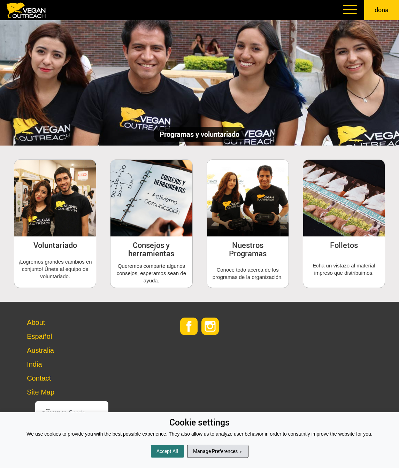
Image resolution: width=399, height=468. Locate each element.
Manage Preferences (217, 451)
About (36, 322)
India (34, 364)
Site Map (40, 392)
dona (382, 10)
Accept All (167, 451)
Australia (40, 350)
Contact (39, 378)
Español (39, 336)
